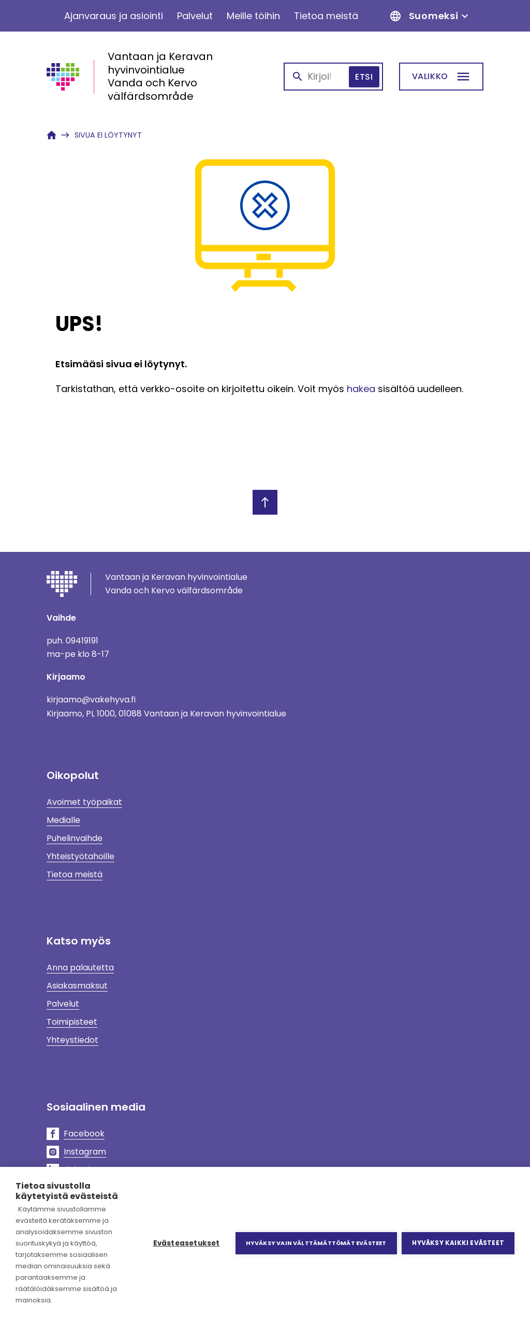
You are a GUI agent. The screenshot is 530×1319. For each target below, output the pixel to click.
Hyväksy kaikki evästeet (458, 1242)
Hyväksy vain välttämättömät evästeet (315, 1243)
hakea (361, 388)
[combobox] (333, 77)
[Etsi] (441, 77)
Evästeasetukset (186, 1243)
